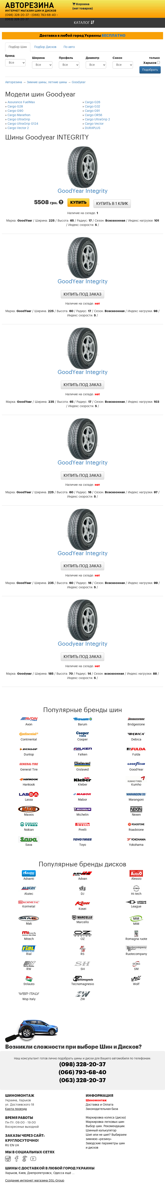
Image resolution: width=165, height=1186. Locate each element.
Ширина (38, 58)
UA (17, 1145)
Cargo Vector (94, 123)
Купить (78, 202)
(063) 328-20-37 (17, 19)
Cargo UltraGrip (19, 119)
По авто (69, 47)
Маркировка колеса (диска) (106, 1117)
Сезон (117, 58)
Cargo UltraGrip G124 (23, 123)
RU (7, 1145)
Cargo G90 (15, 110)
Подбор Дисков (45, 47)
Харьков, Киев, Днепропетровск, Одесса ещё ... (40, 1173)
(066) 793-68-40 (44, 15)
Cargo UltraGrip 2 (97, 119)
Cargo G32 (92, 106)
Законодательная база (102, 1109)
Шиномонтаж (96, 1100)
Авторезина (29, 5)
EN (12, 1145)
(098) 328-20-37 (17, 15)
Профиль (66, 58)
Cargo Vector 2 (18, 128)
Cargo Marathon (19, 115)
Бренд (10, 55)
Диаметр (92, 58)
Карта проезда (16, 1109)
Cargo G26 (92, 102)
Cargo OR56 (93, 115)
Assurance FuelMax (21, 102)
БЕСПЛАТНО (113, 35)
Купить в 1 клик (112, 203)
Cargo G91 (92, 110)
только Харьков (151, 60)
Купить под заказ (82, 294)
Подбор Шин (18, 47)
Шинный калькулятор (101, 1130)
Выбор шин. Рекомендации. (105, 1126)
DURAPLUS (92, 128)
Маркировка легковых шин (105, 1121)
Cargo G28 (15, 106)
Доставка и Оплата (99, 1104)
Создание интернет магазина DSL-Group (34, 1180)
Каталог (84, 23)
